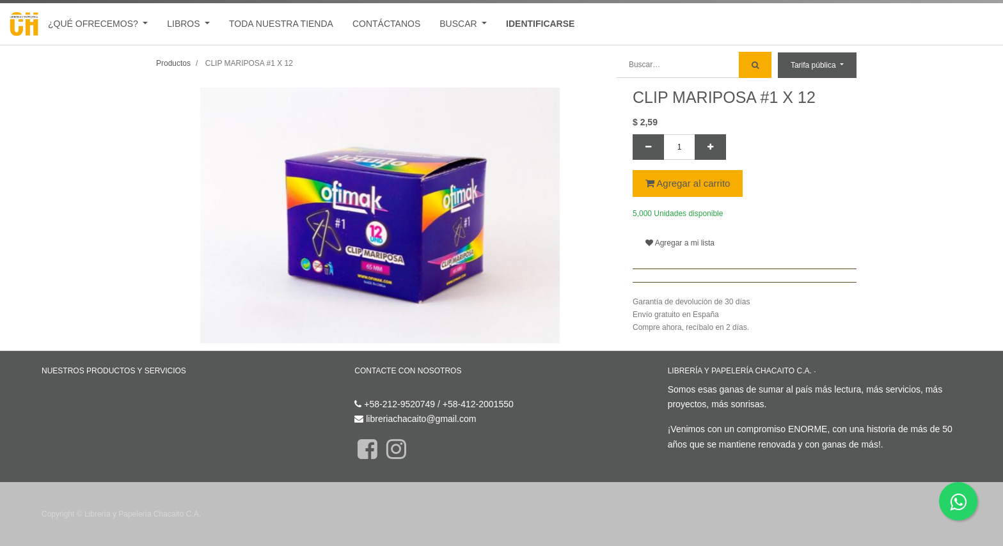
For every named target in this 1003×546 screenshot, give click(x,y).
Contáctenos (379, 389)
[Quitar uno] (648, 147)
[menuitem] (281, 24)
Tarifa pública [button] (814, 65)
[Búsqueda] (755, 65)
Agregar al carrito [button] (687, 183)
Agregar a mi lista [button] (680, 242)
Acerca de (835, 371)
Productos (173, 63)
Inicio (52, 389)
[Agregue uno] (710, 147)
